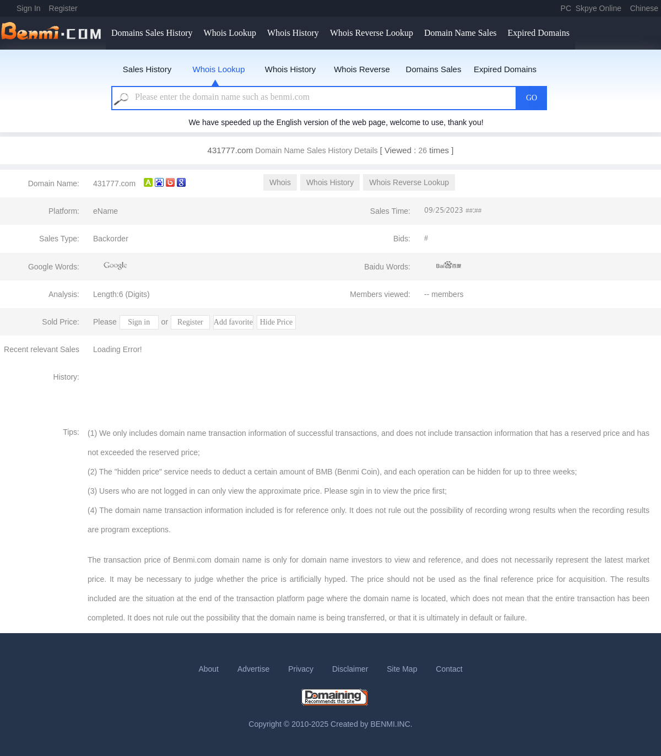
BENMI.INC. (392, 724)
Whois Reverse (362, 69)
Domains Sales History (152, 32)
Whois (280, 182)
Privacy (300, 669)
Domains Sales (434, 69)
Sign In (29, 8)
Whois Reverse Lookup (371, 32)
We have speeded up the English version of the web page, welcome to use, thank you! (335, 122)
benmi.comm (53, 33)
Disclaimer (350, 669)
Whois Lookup (230, 32)
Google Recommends (115, 265)
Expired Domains (538, 32)
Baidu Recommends (449, 265)
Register (63, 8)
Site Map (402, 669)
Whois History (293, 32)
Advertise (253, 669)
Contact (449, 669)
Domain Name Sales (460, 32)
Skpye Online (598, 8)
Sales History (147, 69)
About (208, 669)
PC (566, 8)
